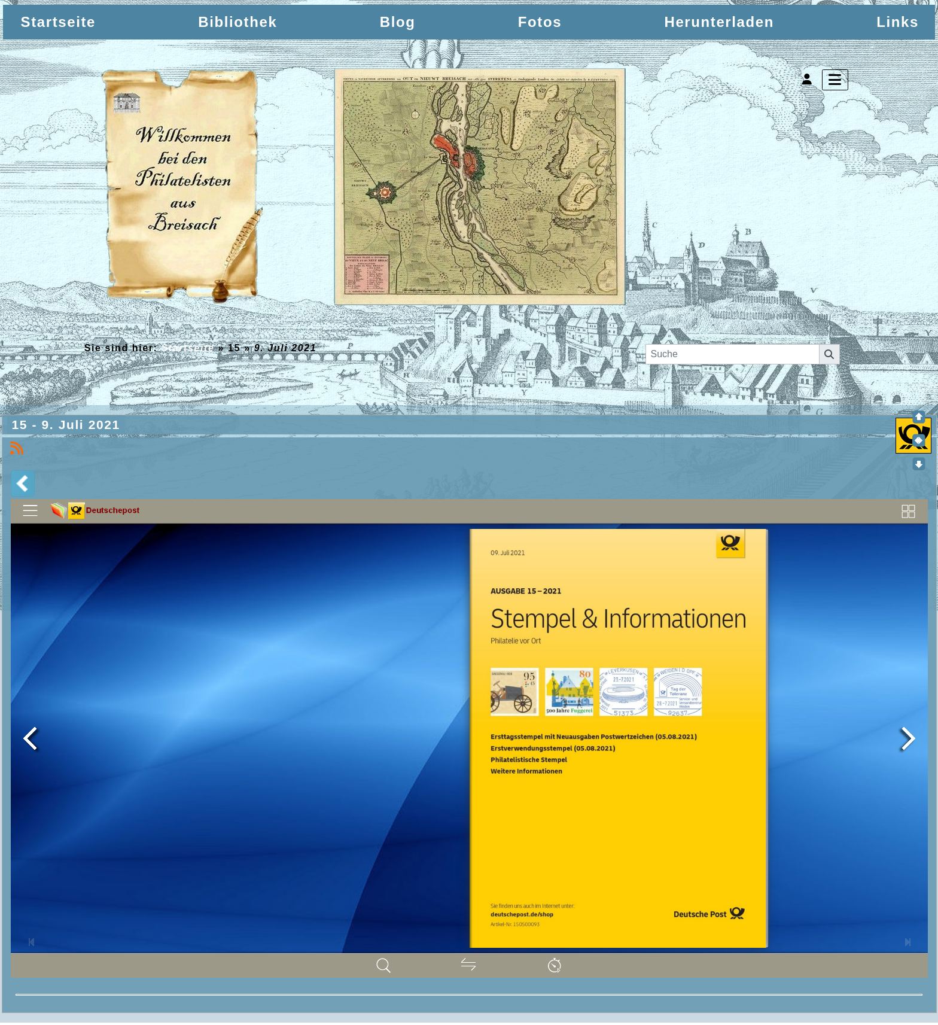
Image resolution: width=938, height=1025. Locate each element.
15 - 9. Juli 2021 (68, 426)
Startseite (188, 348)
